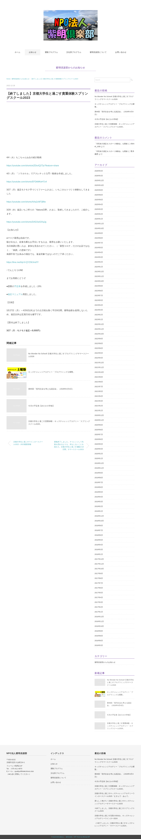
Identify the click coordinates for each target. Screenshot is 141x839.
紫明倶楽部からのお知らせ (70, 67)
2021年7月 (99, 387)
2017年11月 (99, 564)
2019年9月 (99, 473)
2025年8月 (99, 195)
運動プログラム (51, 52)
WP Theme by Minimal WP (82, 837)
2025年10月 (99, 185)
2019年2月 (99, 506)
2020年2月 (99, 454)
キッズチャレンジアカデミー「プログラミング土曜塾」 (51, 372)
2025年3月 (99, 209)
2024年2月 (99, 262)
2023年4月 (99, 305)
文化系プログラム (73, 52)
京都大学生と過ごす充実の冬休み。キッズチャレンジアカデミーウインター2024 (114, 817)
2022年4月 (99, 358)
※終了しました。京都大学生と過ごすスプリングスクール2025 (114, 809)
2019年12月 (99, 463)
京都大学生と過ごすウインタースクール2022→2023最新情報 (28, 443)
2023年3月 (99, 310)
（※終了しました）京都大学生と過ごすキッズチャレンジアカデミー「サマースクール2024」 (114, 824)
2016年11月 (99, 621)
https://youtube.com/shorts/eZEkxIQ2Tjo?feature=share (33, 165)
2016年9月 (99, 631)
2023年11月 (99, 276)
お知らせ (32, 52)
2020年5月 (99, 444)
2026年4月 (99, 171)
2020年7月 (99, 434)
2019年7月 (99, 482)
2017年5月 (99, 593)
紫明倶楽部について (98, 52)
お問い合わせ (120, 52)
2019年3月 (99, 502)
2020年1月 (99, 458)
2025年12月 (99, 180)
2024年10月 (99, 228)
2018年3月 (99, 550)
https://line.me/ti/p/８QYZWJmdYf (22, 262)
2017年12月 (99, 559)
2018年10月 (99, 521)
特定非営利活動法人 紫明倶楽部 (62, 837)
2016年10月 (99, 626)
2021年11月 (99, 367)
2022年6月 (99, 348)
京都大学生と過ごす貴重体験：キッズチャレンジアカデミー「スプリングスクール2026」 (114, 125)
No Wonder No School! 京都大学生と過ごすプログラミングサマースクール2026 (114, 97)
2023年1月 (99, 319)
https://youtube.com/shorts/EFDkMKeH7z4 (27, 182)
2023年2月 (99, 315)
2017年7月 (99, 583)
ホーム (17, 52)
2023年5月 (99, 300)
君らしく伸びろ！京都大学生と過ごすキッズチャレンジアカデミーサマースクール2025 (114, 802)
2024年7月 (99, 243)
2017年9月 (99, 573)
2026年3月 (99, 176)
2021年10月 (99, 372)
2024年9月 (99, 233)
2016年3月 (99, 645)
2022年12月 (99, 324)
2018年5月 (99, 540)
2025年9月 (99, 190)
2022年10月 (99, 334)
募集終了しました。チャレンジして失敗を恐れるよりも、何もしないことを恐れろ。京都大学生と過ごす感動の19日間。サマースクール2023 (69, 445)
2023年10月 (99, 281)
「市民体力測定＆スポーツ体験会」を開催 (111, 144)
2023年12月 (99, 272)
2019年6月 (99, 487)
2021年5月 (99, 391)
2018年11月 (99, 516)
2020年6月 (99, 439)
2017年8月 (99, 578)
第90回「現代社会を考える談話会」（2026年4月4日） (51, 389)
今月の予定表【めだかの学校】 (41, 406)
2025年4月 (99, 204)
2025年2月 (99, 214)
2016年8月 (99, 636)
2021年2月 (99, 406)
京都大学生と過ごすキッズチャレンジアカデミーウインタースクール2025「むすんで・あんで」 (114, 794)
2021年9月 (99, 377)
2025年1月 (99, 219)
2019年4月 (99, 497)
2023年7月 (99, 295)
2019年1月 (99, 511)
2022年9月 (99, 339)
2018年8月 (99, 526)
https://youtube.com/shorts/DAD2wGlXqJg (26, 222)
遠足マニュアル (15, 294)
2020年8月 (99, 430)
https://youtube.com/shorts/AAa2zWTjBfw (26, 202)
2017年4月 (99, 597)
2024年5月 (99, 248)
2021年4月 (99, 396)
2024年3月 (99, 257)
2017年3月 (99, 602)
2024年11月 (99, 224)
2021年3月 (99, 401)
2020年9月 (99, 425)
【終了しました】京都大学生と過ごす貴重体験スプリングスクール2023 (54, 79)
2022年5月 (99, 353)
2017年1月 (99, 612)
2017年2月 (99, 607)
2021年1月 (99, 411)
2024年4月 (99, 252)
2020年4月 (99, 449)
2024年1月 (99, 267)
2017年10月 (99, 569)
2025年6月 (99, 200)
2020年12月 (99, 415)
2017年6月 (99, 588)
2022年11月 (99, 329)
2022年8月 (99, 343)
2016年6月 (99, 641)
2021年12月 (99, 363)
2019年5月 (99, 492)
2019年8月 (99, 478)
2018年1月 (99, 554)
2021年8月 (99, 382)
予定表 (17, 286)
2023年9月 (99, 286)
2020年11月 (99, 420)
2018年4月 (99, 545)
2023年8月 (99, 291)
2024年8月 (99, 238)
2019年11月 (99, 468)
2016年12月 (99, 617)
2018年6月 (99, 535)
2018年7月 (99, 530)
